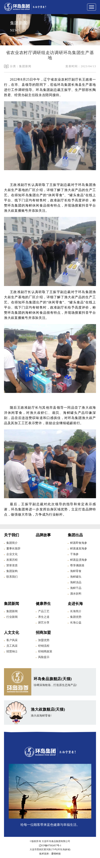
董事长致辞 (13, 548)
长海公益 (75, 622)
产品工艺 (43, 611)
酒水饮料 (75, 593)
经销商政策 (45, 651)
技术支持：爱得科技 (50, 853)
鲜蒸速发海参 (78, 548)
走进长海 (75, 604)
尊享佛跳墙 (77, 565)
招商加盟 (43, 633)
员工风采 (12, 645)
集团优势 (75, 617)
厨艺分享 (43, 622)
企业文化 (12, 554)
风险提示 (43, 657)
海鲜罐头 (75, 576)
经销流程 (43, 645)
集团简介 (12, 543)
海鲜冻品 (75, 582)
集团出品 (75, 535)
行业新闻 (12, 617)
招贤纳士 (12, 651)
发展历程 (12, 559)
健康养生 (43, 604)
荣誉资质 (12, 565)
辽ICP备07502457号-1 (50, 845)
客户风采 (12, 640)
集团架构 (12, 571)
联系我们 (12, 576)
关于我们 (11, 535)
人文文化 (11, 633)
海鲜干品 (75, 588)
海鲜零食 (75, 571)
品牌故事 (43, 535)
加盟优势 (43, 640)
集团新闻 (11, 604)
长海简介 (75, 611)
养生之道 (43, 617)
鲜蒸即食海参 (78, 543)
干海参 (74, 554)
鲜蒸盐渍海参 (78, 559)
